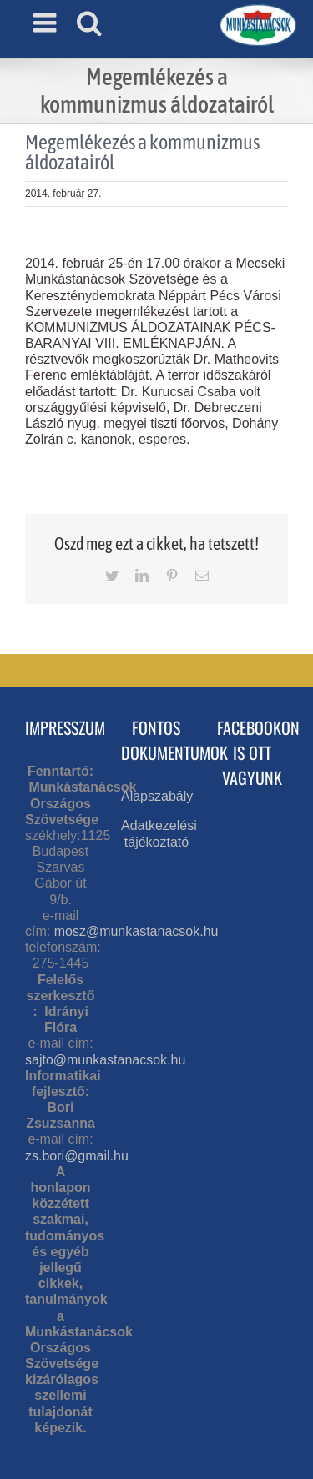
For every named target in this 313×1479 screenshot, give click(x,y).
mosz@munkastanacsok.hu (136, 931)
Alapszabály (157, 796)
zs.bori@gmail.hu (77, 1156)
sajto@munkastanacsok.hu (105, 1060)
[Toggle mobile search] (89, 22)
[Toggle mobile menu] (46, 22)
